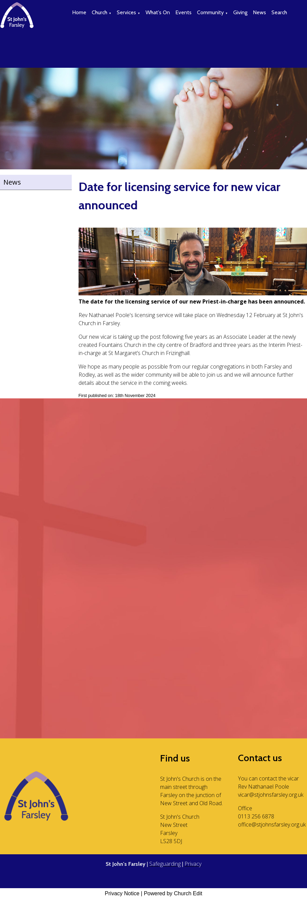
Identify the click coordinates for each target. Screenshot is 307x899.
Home (79, 12)
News (259, 12)
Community (210, 12)
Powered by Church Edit (173, 893)
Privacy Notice (122, 893)
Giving (240, 12)
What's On (158, 12)
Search (279, 12)
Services (126, 12)
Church (99, 12)
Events (183, 12)
